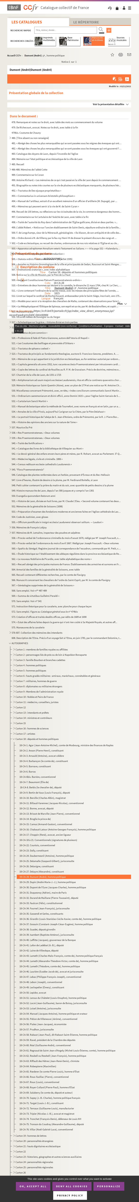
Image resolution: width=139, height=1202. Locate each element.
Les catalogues (26, 22)
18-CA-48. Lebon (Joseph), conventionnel (40, 982)
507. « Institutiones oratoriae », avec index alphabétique (41, 269)
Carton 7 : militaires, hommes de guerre (36, 681)
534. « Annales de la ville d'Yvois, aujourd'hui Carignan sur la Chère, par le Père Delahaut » (58, 411)
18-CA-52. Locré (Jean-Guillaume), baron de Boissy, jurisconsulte (53, 1003)
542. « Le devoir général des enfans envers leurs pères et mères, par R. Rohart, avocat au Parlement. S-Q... (66, 454)
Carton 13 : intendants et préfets (32, 712)
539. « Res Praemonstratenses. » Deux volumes (36, 438)
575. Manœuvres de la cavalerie (28, 627)
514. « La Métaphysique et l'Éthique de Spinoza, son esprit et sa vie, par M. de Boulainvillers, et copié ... (65, 306)
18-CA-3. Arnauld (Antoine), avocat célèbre (41, 755)
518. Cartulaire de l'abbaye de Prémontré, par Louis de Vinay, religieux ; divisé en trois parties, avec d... (65, 327)
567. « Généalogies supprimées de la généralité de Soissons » (43, 585)
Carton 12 (21, 707)
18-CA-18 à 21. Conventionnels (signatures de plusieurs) (48, 840)
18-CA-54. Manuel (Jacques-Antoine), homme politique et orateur (53, 1013)
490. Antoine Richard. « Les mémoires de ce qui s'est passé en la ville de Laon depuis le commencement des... (67, 180)
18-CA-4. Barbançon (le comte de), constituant (43, 761)
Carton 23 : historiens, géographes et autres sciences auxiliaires (49, 1156)
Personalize (109, 1186)
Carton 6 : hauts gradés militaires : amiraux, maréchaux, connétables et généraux (58, 675)
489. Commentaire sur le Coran (28, 174)
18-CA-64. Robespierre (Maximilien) (37, 1066)
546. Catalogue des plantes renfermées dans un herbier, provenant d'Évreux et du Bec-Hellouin (61, 474)
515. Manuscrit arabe (22, 311)
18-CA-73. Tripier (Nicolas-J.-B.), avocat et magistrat (46, 1113)
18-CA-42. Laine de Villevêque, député (38, 950)
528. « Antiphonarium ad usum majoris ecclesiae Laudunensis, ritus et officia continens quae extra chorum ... (67, 380)
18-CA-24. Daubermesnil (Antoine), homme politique (46, 855)
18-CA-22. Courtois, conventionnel (37, 845)
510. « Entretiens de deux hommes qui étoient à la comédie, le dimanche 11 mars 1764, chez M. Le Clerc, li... (67, 285)
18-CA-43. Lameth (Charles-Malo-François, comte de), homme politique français (61, 955)
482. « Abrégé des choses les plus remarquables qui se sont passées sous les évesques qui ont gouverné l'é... (67, 148)
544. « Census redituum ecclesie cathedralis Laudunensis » (42, 464)
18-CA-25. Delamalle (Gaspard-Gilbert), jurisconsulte (46, 861)
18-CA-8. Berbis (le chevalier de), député (40, 787)
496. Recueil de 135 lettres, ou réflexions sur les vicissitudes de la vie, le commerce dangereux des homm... (66, 211)
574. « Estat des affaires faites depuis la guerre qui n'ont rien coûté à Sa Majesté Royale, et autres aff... (64, 622)
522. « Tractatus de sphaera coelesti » (31, 348)
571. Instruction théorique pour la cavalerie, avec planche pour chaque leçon (52, 606)
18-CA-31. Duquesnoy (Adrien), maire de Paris (43, 892)
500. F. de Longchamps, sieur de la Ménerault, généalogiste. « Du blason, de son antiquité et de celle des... (66, 232)
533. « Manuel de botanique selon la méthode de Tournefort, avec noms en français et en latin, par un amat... (67, 406)
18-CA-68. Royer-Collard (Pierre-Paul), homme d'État (47, 1087)
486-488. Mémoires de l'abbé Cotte (29, 169)
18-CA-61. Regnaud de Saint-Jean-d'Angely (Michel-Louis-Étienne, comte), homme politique (67, 1050)
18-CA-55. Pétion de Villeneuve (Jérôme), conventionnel (48, 1019)
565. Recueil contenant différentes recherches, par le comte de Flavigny (49, 574)
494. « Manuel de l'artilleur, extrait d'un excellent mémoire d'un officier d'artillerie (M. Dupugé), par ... (64, 201)
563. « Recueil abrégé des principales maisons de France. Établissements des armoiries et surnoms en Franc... (67, 564)
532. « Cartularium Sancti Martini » (30, 401)
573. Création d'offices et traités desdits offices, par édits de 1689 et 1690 (49, 616)
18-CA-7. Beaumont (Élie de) (34, 782)
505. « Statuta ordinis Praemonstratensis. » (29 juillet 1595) (42, 259)
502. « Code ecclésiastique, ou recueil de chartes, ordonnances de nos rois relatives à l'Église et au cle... (65, 243)
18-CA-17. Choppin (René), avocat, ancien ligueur (45, 834)
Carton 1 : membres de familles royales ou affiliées (42, 649)
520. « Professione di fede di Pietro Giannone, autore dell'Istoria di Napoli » (50, 338)
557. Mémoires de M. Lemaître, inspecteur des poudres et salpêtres (46, 532)
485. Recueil (18, 164)
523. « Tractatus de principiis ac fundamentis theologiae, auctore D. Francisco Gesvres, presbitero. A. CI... (65, 353)
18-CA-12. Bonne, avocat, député (36, 808)
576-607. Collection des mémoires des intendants (37, 632)
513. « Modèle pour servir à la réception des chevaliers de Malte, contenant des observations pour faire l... (66, 301)
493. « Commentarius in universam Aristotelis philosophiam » (43, 195)
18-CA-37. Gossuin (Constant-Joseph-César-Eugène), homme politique (56, 924)
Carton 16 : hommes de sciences (32, 728)
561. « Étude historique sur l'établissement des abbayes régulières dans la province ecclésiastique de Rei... (67, 553)
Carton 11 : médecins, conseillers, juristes (37, 702)
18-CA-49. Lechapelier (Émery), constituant (41, 987)
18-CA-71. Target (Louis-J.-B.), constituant (41, 1103)
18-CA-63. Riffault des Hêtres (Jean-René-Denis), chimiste (49, 1061)
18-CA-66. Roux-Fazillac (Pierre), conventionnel (44, 1076)
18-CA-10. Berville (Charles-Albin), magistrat (42, 797)
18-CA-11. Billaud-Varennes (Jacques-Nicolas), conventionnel (51, 803)
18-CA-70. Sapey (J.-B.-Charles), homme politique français (49, 1097)
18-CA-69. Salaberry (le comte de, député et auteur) (46, 1092)
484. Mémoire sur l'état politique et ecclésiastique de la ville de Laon (47, 159)
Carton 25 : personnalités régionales (34, 1167)
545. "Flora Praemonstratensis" (28, 469)
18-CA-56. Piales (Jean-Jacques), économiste (42, 1024)
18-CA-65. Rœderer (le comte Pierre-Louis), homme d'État (49, 1071)
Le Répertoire (86, 22)
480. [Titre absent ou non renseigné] (30, 138)
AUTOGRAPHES (20, 643)
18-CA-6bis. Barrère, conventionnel (37, 776)
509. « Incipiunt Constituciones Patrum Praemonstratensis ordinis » (46, 280)
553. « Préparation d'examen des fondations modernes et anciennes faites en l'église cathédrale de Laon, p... (67, 511)
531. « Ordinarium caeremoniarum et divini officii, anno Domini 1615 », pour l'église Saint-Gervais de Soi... (67, 395)
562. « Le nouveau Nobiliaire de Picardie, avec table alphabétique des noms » (52, 559)
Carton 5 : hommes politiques (31, 670)
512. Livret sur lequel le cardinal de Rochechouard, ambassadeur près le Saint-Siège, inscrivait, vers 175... (66, 295)
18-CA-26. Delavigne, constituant (36, 866)
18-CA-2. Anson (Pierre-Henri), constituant (41, 750)
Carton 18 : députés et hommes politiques (37, 739)
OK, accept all (33, 1186)
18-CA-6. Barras (27, 771)
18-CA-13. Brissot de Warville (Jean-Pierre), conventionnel (49, 813)
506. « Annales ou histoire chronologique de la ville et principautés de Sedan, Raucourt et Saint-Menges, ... (67, 264)
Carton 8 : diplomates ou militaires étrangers (39, 686)
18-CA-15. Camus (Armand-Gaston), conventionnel (45, 824)
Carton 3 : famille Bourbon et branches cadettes (40, 660)
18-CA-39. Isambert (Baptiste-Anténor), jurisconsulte (46, 934)
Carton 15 (21, 723)
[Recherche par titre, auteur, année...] (65, 30)
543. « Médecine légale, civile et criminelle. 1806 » (37, 459)
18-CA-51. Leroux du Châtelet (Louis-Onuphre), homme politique (52, 997)
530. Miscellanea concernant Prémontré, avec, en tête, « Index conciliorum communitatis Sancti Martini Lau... (67, 390)
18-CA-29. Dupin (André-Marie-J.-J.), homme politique (47, 882)
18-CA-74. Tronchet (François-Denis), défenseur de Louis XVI (50, 1119)
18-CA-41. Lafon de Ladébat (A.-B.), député (41, 945)
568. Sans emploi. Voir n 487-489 (29, 590)
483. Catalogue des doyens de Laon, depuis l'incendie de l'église (45, 153)
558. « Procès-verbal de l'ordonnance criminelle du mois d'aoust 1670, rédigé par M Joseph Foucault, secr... (67, 538)
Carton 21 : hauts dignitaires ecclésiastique (38, 1146)
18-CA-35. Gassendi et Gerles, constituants (41, 913)
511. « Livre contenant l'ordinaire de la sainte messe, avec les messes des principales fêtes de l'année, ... (65, 290)
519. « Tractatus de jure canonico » (29, 332)
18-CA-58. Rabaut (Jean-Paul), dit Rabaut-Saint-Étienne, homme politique (58, 1034)
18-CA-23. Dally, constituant (33, 850)
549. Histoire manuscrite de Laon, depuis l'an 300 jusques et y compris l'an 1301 (53, 490)
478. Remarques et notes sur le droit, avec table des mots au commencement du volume (57, 122)
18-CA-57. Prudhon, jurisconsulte (36, 1029)
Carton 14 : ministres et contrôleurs (34, 718)
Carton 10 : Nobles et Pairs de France (35, 696)
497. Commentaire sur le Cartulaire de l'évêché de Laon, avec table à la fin (50, 216)
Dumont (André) (33, 55)
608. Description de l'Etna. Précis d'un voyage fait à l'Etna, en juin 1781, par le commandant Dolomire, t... (66, 638)
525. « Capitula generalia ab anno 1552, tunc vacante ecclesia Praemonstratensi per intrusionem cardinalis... (67, 364)
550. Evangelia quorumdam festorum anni (33, 495)
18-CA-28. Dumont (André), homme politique (42, 876)
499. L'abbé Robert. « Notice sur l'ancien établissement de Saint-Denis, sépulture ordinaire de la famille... (66, 227)
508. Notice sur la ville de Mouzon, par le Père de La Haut (41, 274)
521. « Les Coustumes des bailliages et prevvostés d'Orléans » (43, 343)
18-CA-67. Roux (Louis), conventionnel (39, 1082)
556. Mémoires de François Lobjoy (29, 527)
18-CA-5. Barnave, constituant (35, 766)
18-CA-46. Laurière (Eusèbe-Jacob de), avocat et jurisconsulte (51, 971)
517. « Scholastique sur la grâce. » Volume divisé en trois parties (45, 322)
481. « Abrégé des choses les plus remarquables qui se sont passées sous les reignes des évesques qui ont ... (67, 143)
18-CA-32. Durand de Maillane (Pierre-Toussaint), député (48, 897)
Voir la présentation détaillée (108, 104)
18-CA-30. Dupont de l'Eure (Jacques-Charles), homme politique (52, 887)
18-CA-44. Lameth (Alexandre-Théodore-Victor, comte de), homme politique (58, 961)
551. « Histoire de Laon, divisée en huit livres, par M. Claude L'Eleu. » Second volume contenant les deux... (66, 501)
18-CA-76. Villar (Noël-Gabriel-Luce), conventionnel (46, 1129)
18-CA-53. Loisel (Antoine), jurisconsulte (40, 1008)
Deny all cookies (72, 1186)
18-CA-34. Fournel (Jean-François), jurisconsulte (44, 908)
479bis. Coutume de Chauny (26, 132)
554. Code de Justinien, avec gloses (30, 516)
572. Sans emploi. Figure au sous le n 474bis (45, 611)
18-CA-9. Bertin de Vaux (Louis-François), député (44, 792)
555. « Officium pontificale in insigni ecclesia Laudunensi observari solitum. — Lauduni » (57, 522)
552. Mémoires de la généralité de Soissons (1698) (37, 506)
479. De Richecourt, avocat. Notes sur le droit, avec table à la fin (45, 127)
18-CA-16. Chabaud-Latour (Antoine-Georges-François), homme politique (57, 829)
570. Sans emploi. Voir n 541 (27, 601)
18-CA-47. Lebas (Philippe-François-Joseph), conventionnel (50, 976)
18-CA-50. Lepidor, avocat (32, 992)
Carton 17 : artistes (25, 733)
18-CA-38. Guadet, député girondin (37, 929)
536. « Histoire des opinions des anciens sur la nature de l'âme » (44, 422)
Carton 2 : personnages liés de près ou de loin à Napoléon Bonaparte (51, 654)
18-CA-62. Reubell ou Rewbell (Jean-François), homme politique (52, 1055)
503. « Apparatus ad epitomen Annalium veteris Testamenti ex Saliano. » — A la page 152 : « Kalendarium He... (67, 248)
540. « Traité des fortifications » (28, 443)
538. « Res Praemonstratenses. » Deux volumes (36, 432)
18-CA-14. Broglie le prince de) (35, 819)
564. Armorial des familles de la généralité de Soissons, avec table (46, 569)
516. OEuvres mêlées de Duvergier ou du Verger (36, 316)
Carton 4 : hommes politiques (31, 665)
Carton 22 (21, 1151)
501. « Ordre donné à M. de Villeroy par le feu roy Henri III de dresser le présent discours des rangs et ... (64, 238)
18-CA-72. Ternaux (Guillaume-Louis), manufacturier (46, 1108)
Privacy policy (70, 1195)
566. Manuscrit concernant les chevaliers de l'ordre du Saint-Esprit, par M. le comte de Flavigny (61, 580)
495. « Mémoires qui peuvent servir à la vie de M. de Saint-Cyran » (45, 206)
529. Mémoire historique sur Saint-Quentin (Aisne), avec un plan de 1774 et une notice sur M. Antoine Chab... (67, 385)
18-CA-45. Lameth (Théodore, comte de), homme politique (49, 966)
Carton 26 (21, 1172)
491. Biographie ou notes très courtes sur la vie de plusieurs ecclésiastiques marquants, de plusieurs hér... (66, 185)
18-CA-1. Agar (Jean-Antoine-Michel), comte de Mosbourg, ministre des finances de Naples (66, 745)
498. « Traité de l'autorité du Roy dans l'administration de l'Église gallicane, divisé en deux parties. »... (65, 222)
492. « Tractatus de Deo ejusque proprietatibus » (36, 190)
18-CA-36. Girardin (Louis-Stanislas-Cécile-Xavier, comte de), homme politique (60, 919)
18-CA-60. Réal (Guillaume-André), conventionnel (45, 1045)
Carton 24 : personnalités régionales (34, 1162)
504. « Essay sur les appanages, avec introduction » (38, 253)
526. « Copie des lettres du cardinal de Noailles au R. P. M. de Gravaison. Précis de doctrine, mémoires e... (66, 369)
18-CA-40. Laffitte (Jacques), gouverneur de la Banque (47, 940)
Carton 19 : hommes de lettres (31, 1135)
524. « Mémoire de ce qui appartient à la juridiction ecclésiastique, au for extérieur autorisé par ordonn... (66, 359)
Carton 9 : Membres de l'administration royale (39, 691)
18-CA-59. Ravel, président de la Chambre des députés (47, 1040)
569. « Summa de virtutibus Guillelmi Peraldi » (35, 595)
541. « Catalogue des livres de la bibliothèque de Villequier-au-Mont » (47, 448)
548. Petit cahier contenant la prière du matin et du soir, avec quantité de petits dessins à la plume (62, 485)
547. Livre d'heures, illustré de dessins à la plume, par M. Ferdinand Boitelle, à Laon (55, 480)
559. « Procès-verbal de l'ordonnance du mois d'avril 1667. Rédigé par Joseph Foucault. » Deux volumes (65, 543)
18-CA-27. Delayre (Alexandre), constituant (41, 871)
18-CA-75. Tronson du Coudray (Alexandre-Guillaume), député (51, 1124)
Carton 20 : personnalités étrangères (34, 1141)
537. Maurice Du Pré (22, 427)
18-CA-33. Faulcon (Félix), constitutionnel (40, 903)
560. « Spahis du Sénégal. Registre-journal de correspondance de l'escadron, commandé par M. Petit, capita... (67, 548)
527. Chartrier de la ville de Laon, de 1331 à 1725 (36, 374)
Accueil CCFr (14, 55)
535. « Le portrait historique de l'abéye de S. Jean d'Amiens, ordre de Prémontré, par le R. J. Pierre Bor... (65, 416)
